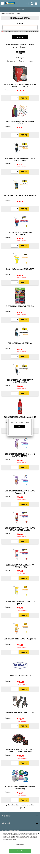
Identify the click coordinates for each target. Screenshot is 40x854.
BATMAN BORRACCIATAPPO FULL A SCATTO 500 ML (20, 159)
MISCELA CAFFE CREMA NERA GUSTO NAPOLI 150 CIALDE (20, 85)
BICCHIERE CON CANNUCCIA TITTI (20, 269)
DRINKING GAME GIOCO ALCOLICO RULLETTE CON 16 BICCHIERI (20, 751)
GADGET (22, 31)
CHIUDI (38, 833)
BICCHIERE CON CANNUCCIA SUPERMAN (20, 233)
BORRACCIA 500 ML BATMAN (20, 343)
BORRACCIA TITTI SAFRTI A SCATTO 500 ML (20, 603)
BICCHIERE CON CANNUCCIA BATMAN (20, 195)
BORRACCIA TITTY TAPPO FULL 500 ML (20, 639)
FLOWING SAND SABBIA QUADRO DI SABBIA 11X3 (20, 788)
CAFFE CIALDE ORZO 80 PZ (20, 676)
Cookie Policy (12, 839)
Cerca (20, 23)
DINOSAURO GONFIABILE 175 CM (20, 713)
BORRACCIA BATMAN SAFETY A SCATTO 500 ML (20, 381)
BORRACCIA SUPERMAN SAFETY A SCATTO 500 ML (20, 566)
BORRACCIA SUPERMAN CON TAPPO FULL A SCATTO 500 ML (20, 529)
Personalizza (20, 845)
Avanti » (23, 47)
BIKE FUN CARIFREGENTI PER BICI (20, 306)
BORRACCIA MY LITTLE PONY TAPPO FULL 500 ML (20, 492)
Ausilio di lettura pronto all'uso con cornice (20, 122)
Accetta (20, 851)
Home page (20, 9)
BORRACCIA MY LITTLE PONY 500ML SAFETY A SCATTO (20, 455)
